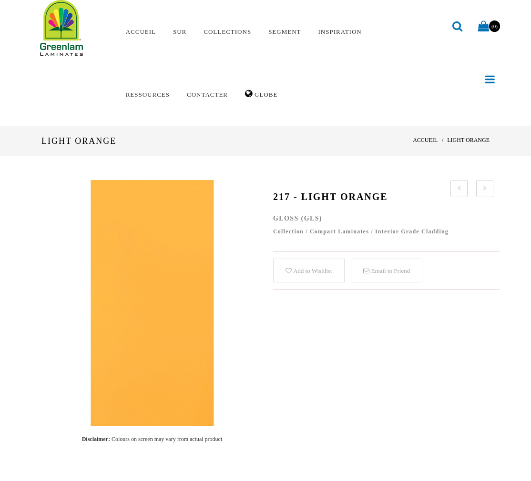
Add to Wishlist (309, 270)
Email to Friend (386, 270)
